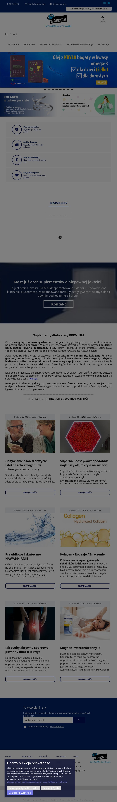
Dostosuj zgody (51, 788)
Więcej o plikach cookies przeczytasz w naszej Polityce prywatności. (37, 782)
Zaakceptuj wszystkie (20, 792)
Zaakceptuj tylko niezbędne (23, 788)
